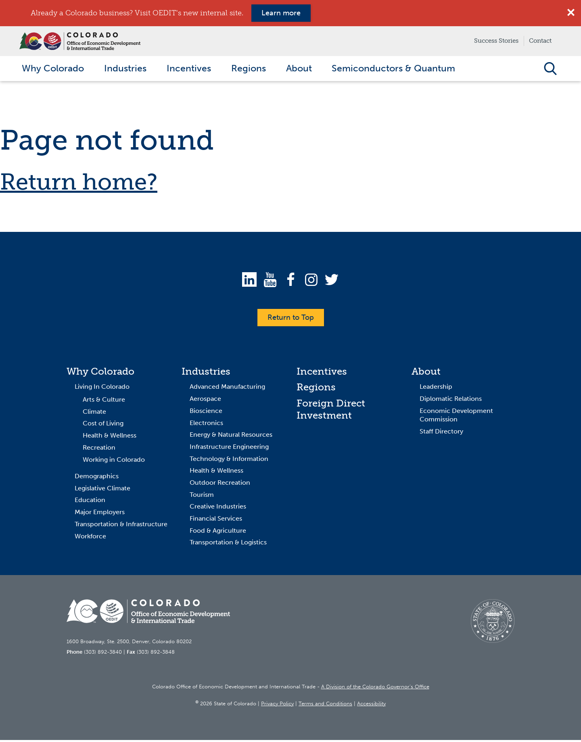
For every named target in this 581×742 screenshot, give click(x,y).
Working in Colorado (114, 461)
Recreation (99, 449)
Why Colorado (100, 373)
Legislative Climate (102, 490)
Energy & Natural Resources (231, 436)
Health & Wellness (109, 437)
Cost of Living (103, 425)
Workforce (90, 538)
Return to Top (291, 319)
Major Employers (100, 514)
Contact (540, 40)
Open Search (550, 69)
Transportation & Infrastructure (121, 526)
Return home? (78, 184)
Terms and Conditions (325, 705)
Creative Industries (218, 508)
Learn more (281, 12)
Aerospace (205, 400)
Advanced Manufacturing (227, 388)
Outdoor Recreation (220, 484)
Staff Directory (441, 433)
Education (90, 502)
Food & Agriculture (218, 532)
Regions (316, 389)
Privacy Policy (277, 705)
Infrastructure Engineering (229, 448)
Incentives (322, 373)
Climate (94, 413)
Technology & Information (229, 460)
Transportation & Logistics (228, 544)
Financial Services (216, 520)
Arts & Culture (104, 401)
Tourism (202, 496)
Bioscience (206, 413)
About (426, 373)
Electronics (206, 424)
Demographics (97, 478)
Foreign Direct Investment (331, 411)
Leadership (436, 388)
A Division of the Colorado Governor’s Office (375, 689)
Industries (206, 373)
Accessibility (371, 705)
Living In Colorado (102, 388)
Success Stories (496, 40)
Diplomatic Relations (451, 400)
